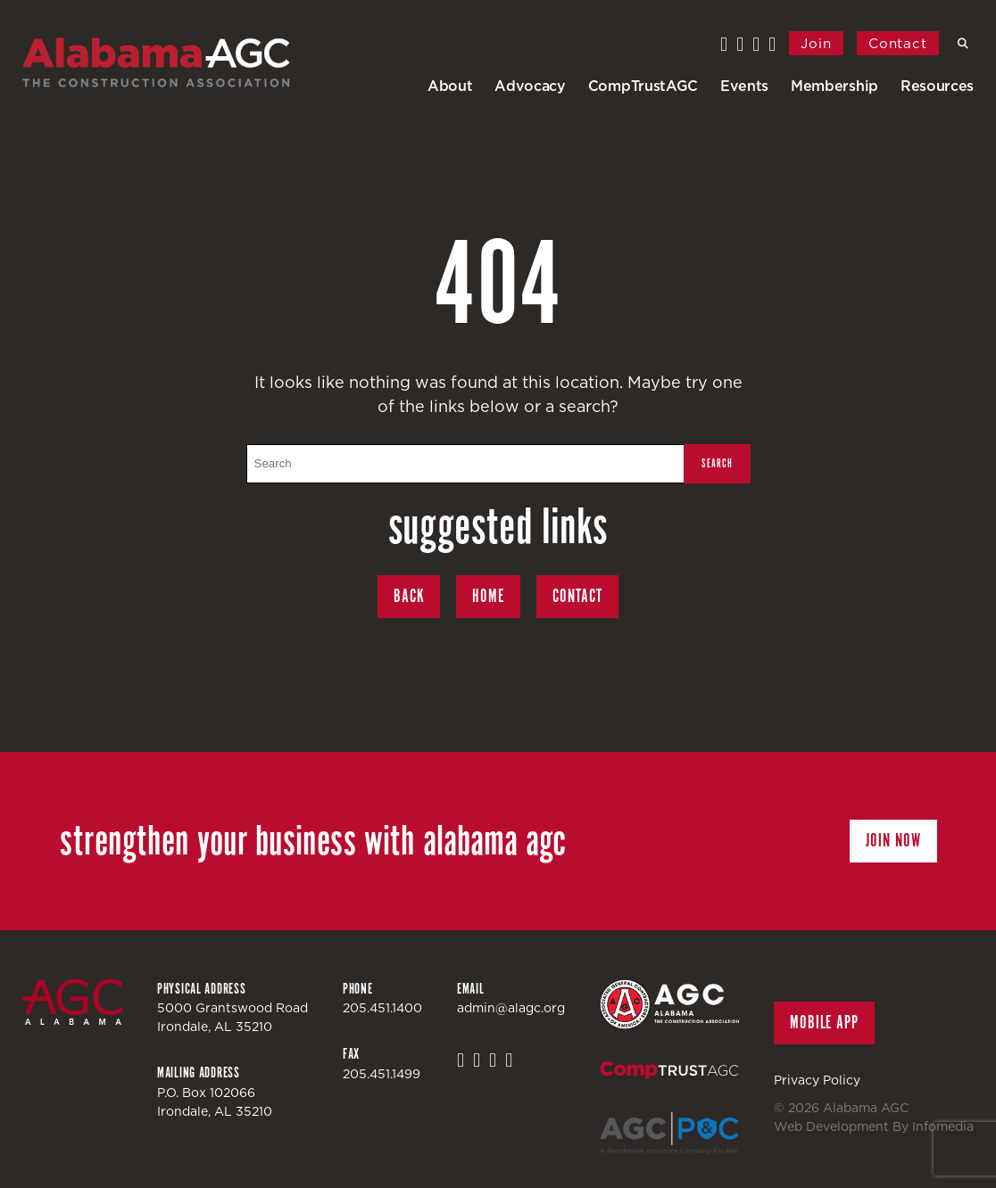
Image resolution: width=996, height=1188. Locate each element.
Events (744, 85)
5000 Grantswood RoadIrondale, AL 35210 (232, 1017)
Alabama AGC (156, 62)
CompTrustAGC (643, 85)
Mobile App (824, 1022)
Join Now (893, 840)
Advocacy (529, 85)
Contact (897, 43)
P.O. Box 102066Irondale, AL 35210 (214, 1102)
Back (409, 596)
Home (488, 596)
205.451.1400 (382, 1008)
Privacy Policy (817, 1080)
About (449, 85)
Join (816, 43)
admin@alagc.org (511, 1008)
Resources (937, 85)
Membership (834, 85)
